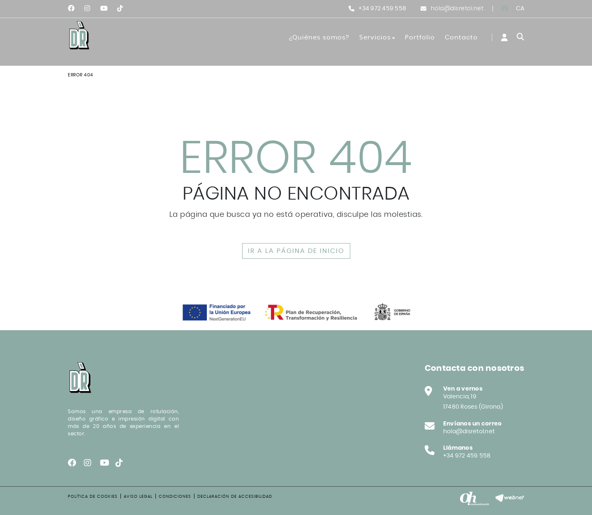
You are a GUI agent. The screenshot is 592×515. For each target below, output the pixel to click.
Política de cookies (93, 496)
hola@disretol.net (457, 8)
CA (520, 8)
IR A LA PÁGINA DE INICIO (296, 251)
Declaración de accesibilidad (234, 496)
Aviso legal (138, 496)
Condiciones (175, 496)
